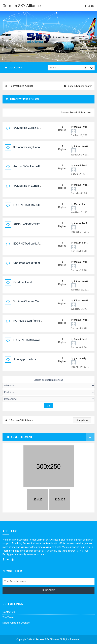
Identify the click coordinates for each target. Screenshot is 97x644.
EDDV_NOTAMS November (29, 340)
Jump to (82, 420)
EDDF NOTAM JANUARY (28, 243)
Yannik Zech (80, 165)
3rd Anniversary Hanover (28, 147)
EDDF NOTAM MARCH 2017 (30, 205)
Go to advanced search (78, 86)
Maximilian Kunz (83, 204)
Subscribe (48, 590)
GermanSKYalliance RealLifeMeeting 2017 (39, 166)
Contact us (9, 611)
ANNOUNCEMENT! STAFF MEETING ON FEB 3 (40, 224)
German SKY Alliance (22, 5)
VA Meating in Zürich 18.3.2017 (32, 185)
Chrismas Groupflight (26, 262)
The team (8, 617)
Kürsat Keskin (81, 146)
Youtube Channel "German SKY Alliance (37, 301)
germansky (80, 358)
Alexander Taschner (85, 223)
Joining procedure (24, 359)
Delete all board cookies (16, 622)
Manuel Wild (80, 127)
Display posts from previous (48, 383)
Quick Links (13, 67)
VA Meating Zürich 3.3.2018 (30, 127)
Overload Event (22, 282)
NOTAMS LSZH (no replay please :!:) (35, 320)
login (89, 6)
